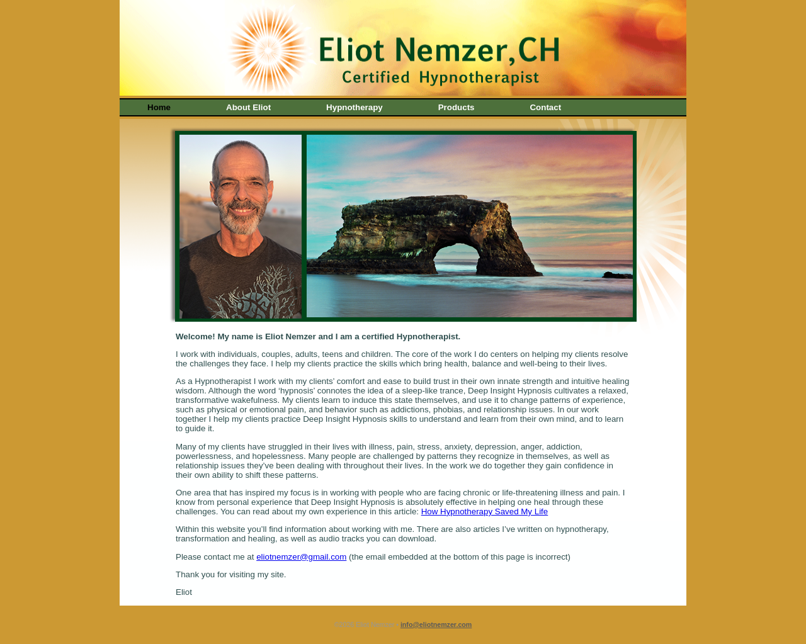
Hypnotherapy (354, 107)
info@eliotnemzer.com (436, 624)
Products (456, 107)
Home (159, 107)
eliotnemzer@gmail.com (301, 557)
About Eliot (248, 107)
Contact (545, 107)
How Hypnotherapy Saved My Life (484, 511)
